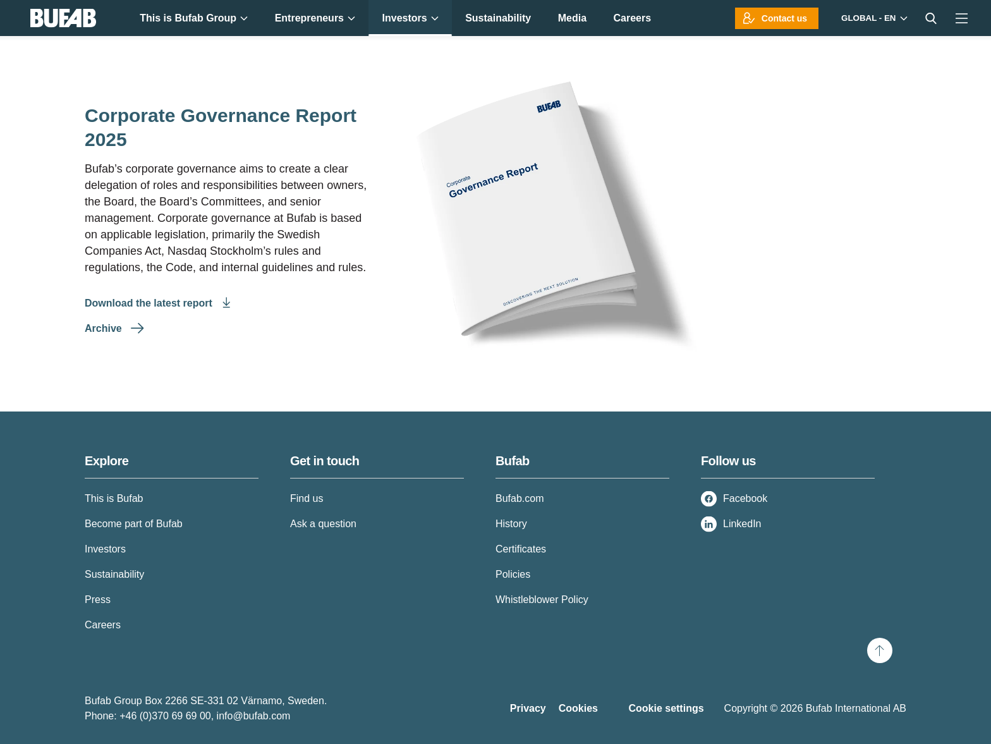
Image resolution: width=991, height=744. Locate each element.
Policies (512, 574)
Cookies (578, 708)
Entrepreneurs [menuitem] (315, 18)
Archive (105, 328)
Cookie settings (665, 708)
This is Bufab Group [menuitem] (194, 18)
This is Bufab (114, 498)
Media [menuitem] (572, 18)
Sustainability (114, 574)
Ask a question (323, 523)
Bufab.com (519, 498)
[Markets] (873, 18)
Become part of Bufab (134, 523)
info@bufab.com (254, 715)
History (511, 523)
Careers (103, 624)
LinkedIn (742, 523)
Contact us (784, 18)
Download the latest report (150, 303)
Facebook (745, 498)
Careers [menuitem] (633, 18)
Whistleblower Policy (541, 599)
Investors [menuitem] (410, 18)
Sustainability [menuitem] (498, 18)
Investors (105, 549)
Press (98, 599)
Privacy (528, 708)
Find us (306, 498)
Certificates (520, 549)
